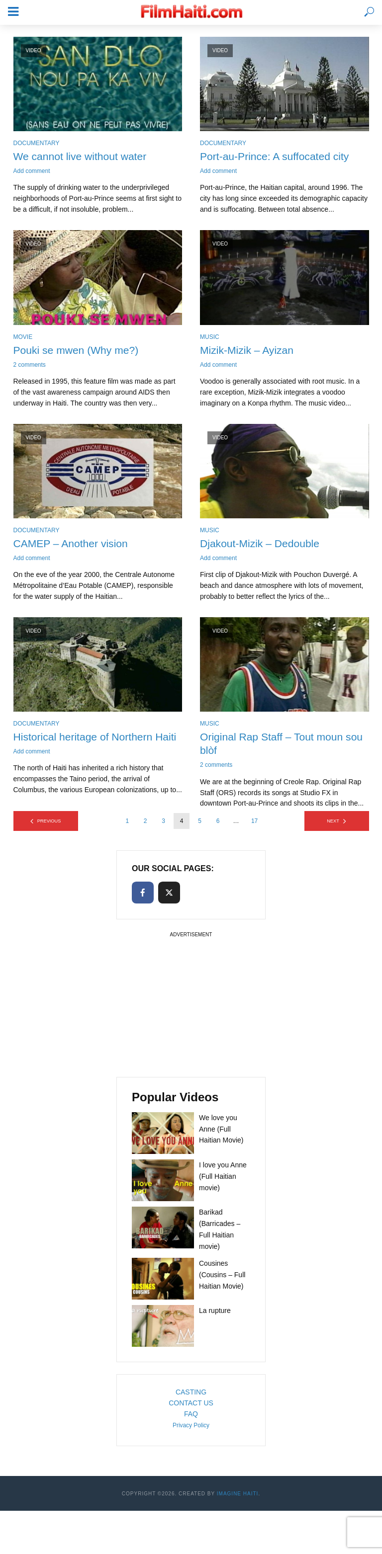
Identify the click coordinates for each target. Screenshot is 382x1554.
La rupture (215, 1313)
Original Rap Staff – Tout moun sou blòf (274, 745)
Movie (23, 337)
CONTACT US (191, 1405)
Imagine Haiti (238, 1496)
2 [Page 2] (145, 823)
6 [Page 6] (218, 823)
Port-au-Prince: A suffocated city (278, 156)
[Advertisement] (191, 1005)
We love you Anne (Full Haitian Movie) (221, 1131)
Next (333, 823)
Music (209, 337)
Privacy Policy (191, 1427)
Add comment (31, 171)
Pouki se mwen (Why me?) (78, 350)
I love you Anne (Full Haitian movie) (223, 1178)
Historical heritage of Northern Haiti (86, 745)
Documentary (36, 143)
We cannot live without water (83, 156)
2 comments (29, 365)
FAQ (191, 1416)
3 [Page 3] (163, 823)
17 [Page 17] (254, 823)
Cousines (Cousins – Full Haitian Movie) (222, 1277)
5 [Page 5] (199, 823)
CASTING (191, 1394)
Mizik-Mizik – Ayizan (248, 350)
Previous (48, 823)
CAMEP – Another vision (73, 544)
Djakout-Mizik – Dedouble (262, 544)
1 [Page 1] (127, 823)
